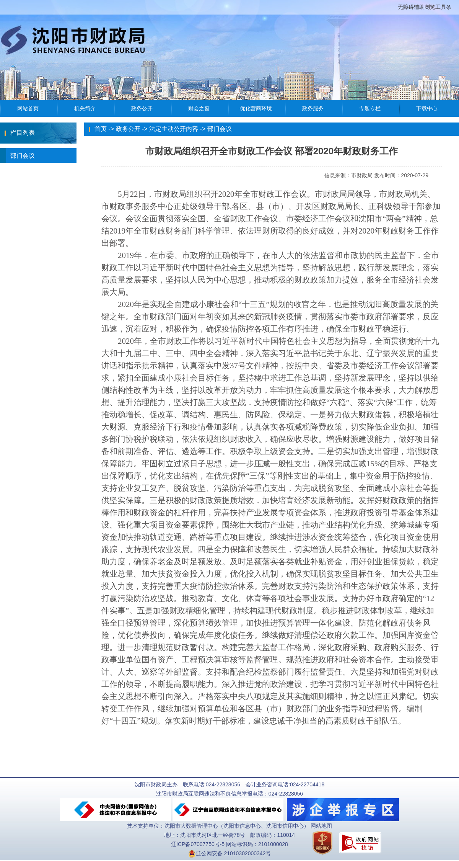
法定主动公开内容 (173, 129)
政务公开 (128, 129)
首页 (100, 129)
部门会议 (17, 155)
